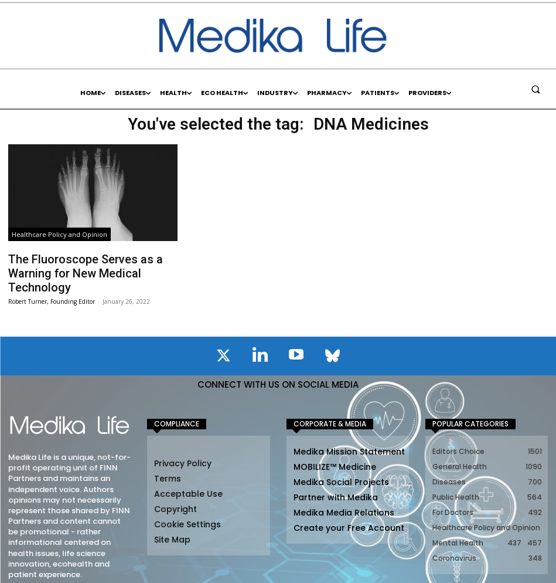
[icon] (223, 339)
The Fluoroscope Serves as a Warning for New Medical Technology (92, 264)
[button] (535, 89)
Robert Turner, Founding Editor (51, 283)
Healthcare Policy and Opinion (59, 234)
